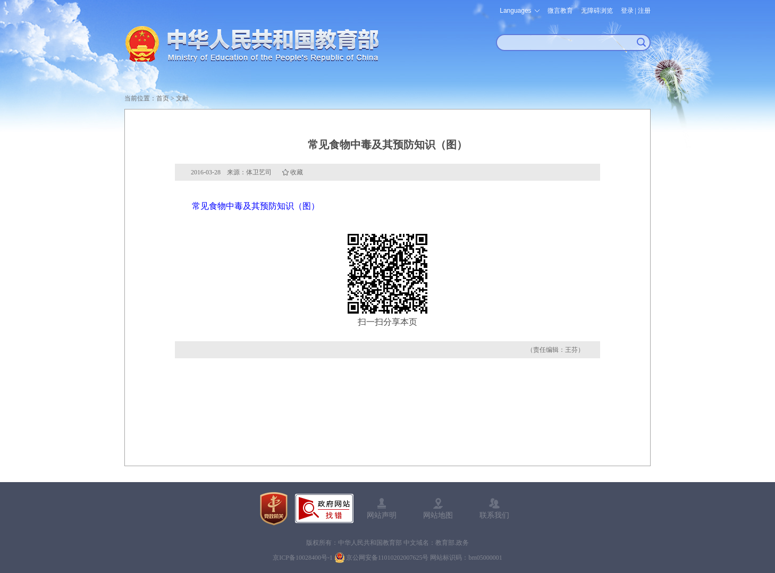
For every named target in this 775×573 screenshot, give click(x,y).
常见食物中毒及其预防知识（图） (255, 205)
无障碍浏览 (597, 10)
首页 (162, 98)
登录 (627, 10)
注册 (644, 10)
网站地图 (438, 515)
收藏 (296, 172)
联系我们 (494, 515)
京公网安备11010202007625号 (387, 557)
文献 (182, 98)
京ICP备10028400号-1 (303, 557)
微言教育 (560, 10)
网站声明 (382, 515)
